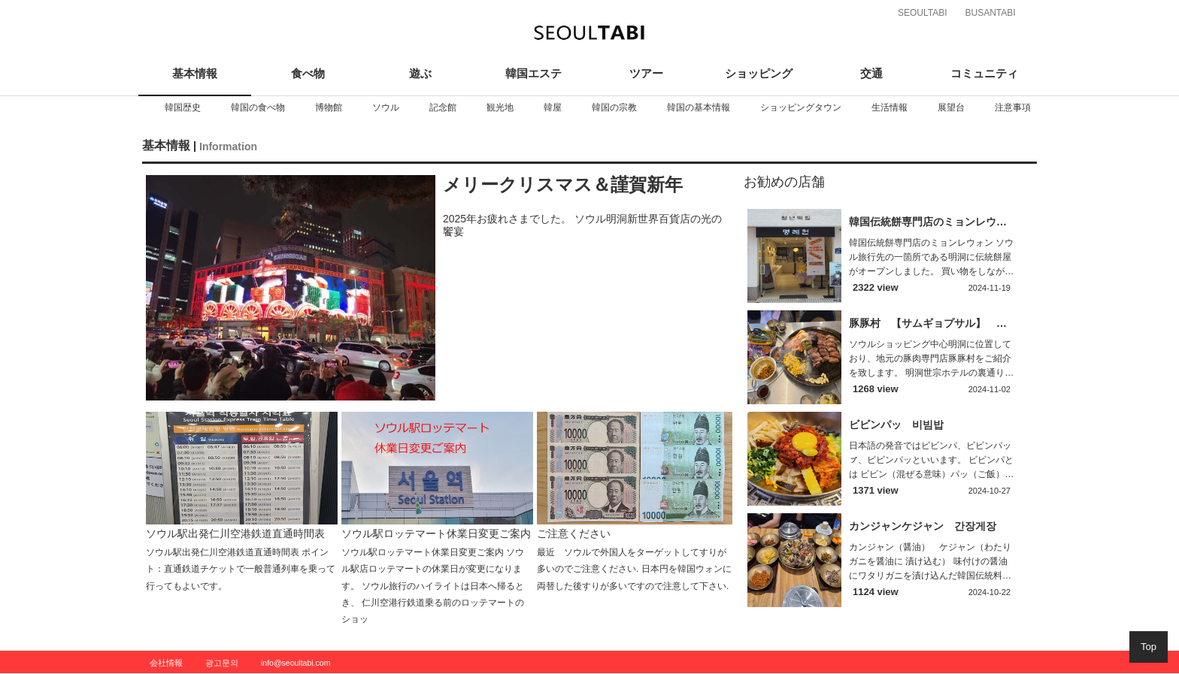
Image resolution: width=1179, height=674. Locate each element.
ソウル (385, 107)
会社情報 (166, 662)
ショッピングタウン (800, 107)
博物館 (328, 107)
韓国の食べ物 (258, 107)
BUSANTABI (990, 13)
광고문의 (221, 662)
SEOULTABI (922, 13)
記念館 (442, 107)
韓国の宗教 (614, 107)
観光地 (500, 107)
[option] (183, 107)
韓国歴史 (183, 107)
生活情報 (889, 107)
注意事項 (1013, 107)
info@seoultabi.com (295, 662)
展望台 (951, 107)
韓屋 (553, 107)
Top (1148, 646)
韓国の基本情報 (698, 107)
